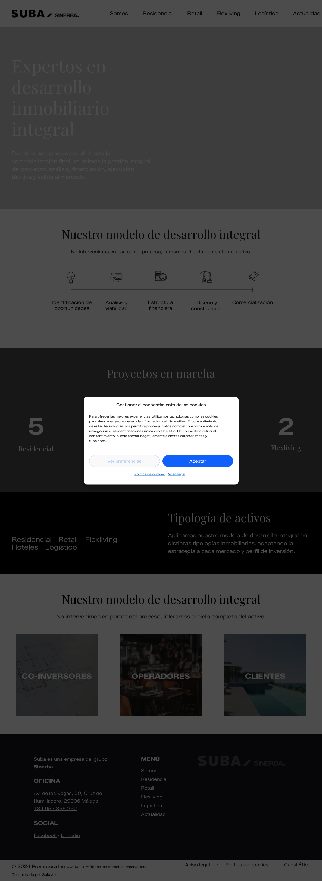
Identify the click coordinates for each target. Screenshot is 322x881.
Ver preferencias (124, 461)
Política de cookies (149, 474)
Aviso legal (176, 474)
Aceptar (197, 461)
